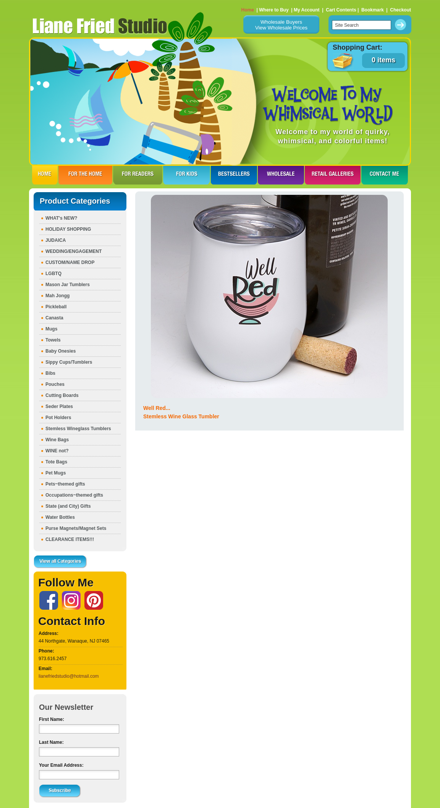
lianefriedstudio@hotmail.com (69, 676)
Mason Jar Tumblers (67, 284)
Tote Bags (56, 462)
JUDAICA (55, 240)
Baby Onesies (60, 351)
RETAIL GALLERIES (333, 175)
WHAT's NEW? (61, 218)
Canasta (54, 318)
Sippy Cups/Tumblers (68, 362)
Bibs (50, 373)
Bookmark (372, 10)
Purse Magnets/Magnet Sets (75, 528)
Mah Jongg (57, 295)
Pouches (55, 384)
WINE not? (57, 450)
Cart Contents (341, 10)
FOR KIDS (186, 175)
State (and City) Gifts (68, 506)
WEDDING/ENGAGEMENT (73, 251)
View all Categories (60, 561)
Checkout (400, 10)
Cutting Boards (62, 395)
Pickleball (55, 306)
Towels (53, 340)
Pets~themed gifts (65, 484)
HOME (45, 175)
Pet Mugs (55, 473)
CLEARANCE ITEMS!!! (69, 539)
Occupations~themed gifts (74, 495)
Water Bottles (60, 517)
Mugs (51, 329)
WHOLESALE (281, 175)
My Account (307, 10)
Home (247, 10)
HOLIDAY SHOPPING (68, 229)
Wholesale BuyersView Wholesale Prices (281, 25)
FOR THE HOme (85, 175)
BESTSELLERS (234, 175)
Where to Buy (273, 10)
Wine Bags (57, 439)
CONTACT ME (384, 175)
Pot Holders (58, 417)
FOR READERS (137, 175)
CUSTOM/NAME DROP (69, 262)
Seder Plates (59, 406)
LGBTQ (53, 273)
